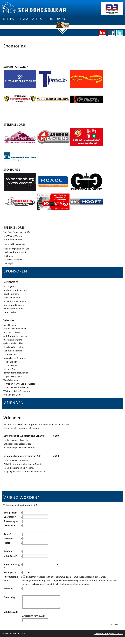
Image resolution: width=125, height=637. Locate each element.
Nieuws (10, 19)
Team (24, 19)
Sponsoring (55, 19)
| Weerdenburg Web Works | (108, 633)
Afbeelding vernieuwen (33, 615)
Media (36, 19)
